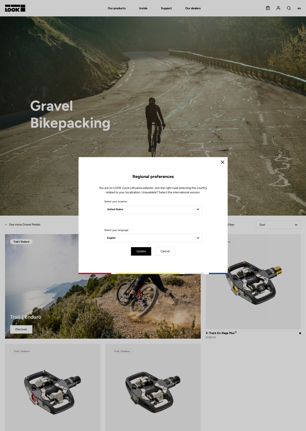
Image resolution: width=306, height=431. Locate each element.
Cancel (165, 251)
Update (141, 251)
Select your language (116, 230)
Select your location (115, 201)
